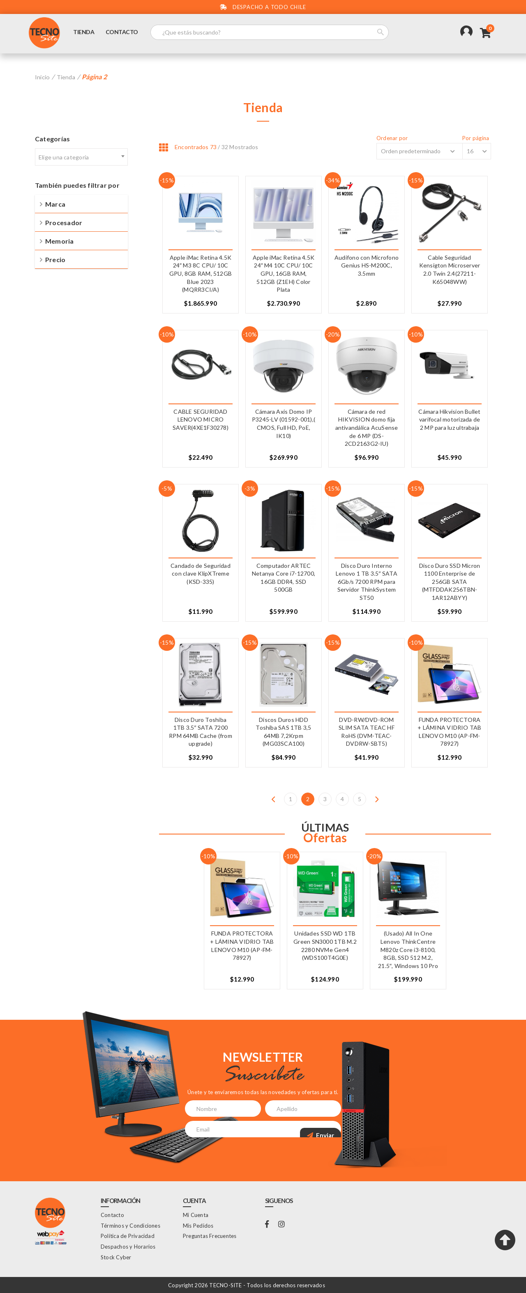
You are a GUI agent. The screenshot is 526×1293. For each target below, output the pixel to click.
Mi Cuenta (195, 1214)
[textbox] (81, 157)
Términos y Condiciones (130, 1225)
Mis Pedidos (198, 1225)
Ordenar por (376, 138)
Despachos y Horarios (128, 1246)
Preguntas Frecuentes (209, 1236)
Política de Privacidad (128, 1236)
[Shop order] (409, 151)
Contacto (125, 34)
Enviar (320, 1128)
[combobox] (81, 156)
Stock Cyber (116, 1257)
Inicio (43, 77)
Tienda (87, 34)
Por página (475, 138)
